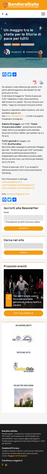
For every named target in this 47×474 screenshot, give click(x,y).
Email (6, 212)
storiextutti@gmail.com (18, 194)
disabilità (15, 44)
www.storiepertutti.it (16, 116)
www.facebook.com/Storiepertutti (18, 185)
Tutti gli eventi (23, 313)
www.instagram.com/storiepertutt (18, 188)
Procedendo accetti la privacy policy (22, 222)
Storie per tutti (27, 44)
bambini (8, 44)
